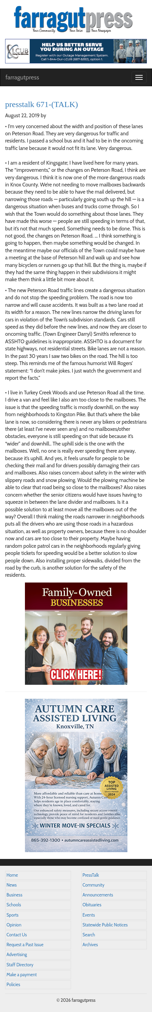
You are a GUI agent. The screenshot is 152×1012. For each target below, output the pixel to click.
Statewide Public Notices (105, 924)
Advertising (16, 954)
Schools (13, 904)
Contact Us (16, 934)
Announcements (98, 894)
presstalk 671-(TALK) (41, 104)
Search (89, 934)
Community (94, 885)
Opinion (14, 924)
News (11, 885)
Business (14, 894)
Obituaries (92, 904)
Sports (12, 915)
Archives (90, 944)
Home (12, 875)
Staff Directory (19, 964)
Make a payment (21, 974)
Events (89, 915)
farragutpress (22, 77)
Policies (13, 984)
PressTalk (91, 875)
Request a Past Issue (24, 944)
